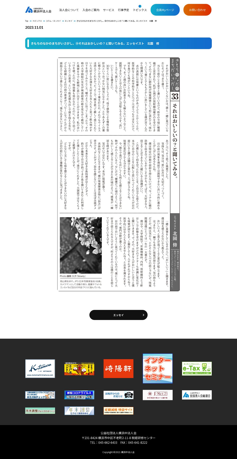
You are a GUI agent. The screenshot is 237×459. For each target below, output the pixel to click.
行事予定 (123, 10)
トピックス (140, 10)
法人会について (69, 10)
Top (26, 21)
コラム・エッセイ (53, 21)
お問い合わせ (197, 10)
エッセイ (68, 21)
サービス (108, 10)
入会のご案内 (90, 10)
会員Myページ (165, 10)
